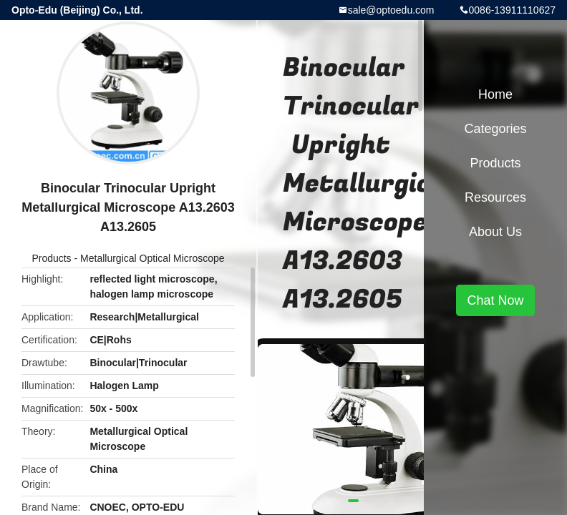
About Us (495, 232)
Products (51, 258)
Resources (495, 197)
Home (495, 94)
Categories (495, 129)
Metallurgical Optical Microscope (152, 258)
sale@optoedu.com (391, 10)
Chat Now (495, 300)
